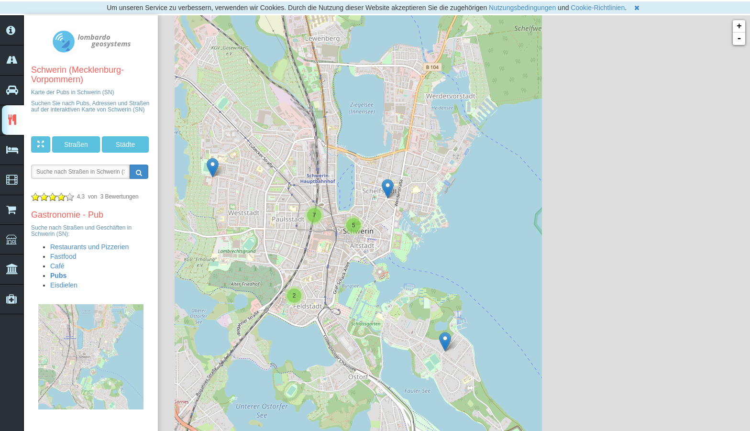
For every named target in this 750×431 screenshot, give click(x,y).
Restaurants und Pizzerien (89, 247)
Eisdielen (63, 285)
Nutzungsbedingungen (522, 7)
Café (57, 266)
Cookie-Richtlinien (598, 7)
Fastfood (63, 256)
